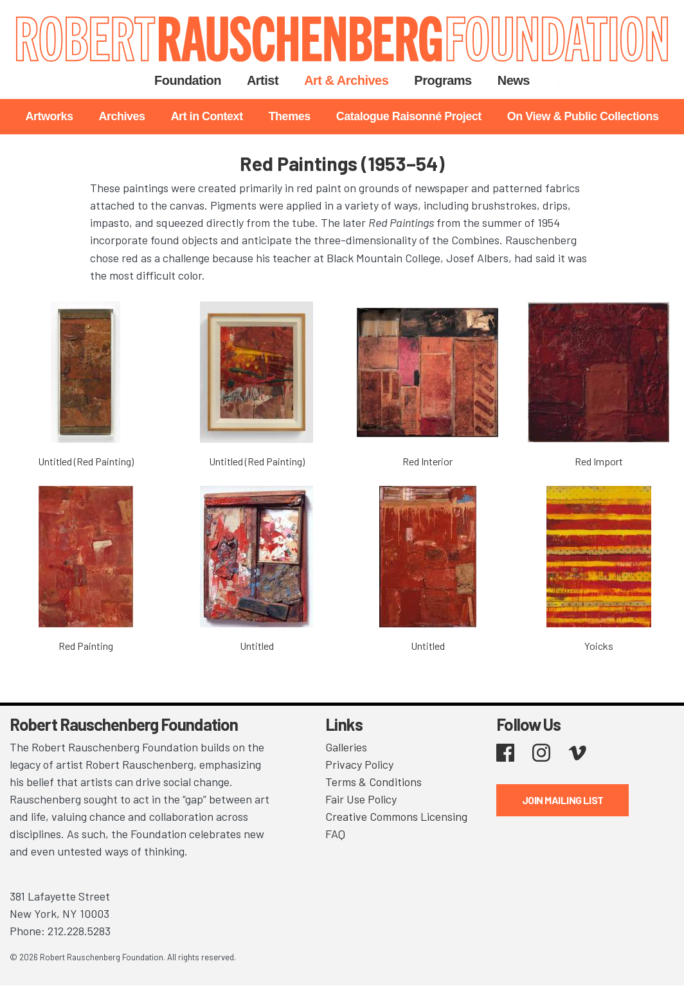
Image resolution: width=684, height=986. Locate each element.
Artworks (49, 116)
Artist (262, 80)
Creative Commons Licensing (396, 816)
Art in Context (207, 116)
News (514, 80)
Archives (122, 116)
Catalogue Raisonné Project (409, 116)
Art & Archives (346, 80)
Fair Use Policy (361, 799)
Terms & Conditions (373, 782)
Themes (289, 116)
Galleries (346, 747)
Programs (442, 80)
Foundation (187, 80)
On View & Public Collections (583, 116)
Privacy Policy (359, 764)
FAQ (335, 834)
